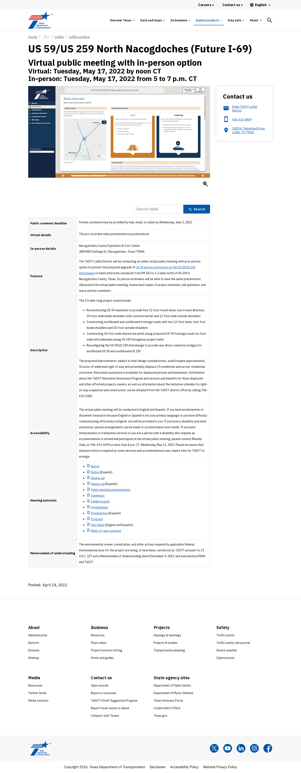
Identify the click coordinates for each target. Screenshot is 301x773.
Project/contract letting (106, 650)
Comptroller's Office (167, 708)
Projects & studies (165, 643)
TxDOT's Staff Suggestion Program (114, 700)
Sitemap (33, 658)
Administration (37, 635)
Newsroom (35, 685)
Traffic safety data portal (233, 643)
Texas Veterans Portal (168, 700)
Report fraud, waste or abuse (110, 708)
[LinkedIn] (241, 748)
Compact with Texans (105, 716)
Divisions (34, 650)
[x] (214, 748)
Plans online (98, 643)
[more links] (46, 37)
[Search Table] (158, 209)
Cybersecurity (225, 658)
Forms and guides (102, 658)
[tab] (122, 20)
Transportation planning (169, 650)
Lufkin (59, 37)
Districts (33, 643)
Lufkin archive (79, 37)
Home (32, 37)
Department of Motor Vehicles (173, 693)
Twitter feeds (37, 693)
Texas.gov (160, 716)
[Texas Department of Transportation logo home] (40, 20)
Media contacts (38, 700)
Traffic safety (225, 635)
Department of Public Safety (172, 685)
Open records (99, 685)
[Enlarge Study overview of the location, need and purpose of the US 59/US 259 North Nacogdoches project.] (205, 184)
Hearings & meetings (167, 635)
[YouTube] (227, 748)
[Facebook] (267, 748)
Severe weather (226, 650)
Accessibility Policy (184, 767)
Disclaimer (158, 767)
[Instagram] (254, 748)
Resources (98, 635)
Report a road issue (103, 693)
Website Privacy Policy (220, 767)
